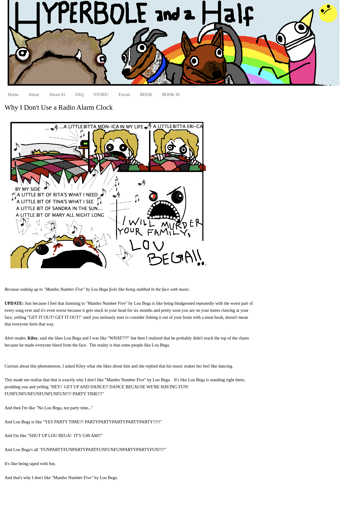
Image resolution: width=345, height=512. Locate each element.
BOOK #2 (171, 94)
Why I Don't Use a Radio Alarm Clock (59, 107)
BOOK (146, 94)
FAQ (79, 94)
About (33, 94)
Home (13, 94)
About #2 (57, 94)
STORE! (101, 94)
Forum (124, 94)
